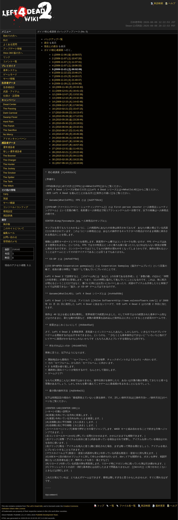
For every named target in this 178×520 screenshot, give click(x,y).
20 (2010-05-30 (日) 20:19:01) (67, 123)
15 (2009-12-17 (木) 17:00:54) (67, 105)
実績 (5, 198)
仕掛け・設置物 (11, 95)
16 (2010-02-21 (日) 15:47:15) (67, 108)
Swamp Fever (10, 117)
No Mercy (8, 134)
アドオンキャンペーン (14, 138)
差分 (46, 42)
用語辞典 (7, 215)
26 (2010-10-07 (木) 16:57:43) (67, 145)
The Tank (8, 181)
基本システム (10, 70)
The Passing (9, 108)
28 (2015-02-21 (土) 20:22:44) (67, 152)
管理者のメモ (10, 241)
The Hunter (9, 164)
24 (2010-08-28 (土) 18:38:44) (67, 137)
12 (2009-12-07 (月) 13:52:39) (67, 94)
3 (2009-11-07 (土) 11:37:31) (67, 62)
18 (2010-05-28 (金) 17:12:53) (67, 116)
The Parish (8, 125)
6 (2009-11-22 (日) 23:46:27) (67, 72)
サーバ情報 (9, 78)
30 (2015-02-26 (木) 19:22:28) (67, 159)
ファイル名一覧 (126, 505)
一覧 (110, 505)
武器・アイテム (11, 91)
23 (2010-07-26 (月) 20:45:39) (67, 134)
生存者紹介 (9, 87)
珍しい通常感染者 (12, 151)
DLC (5, 40)
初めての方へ (10, 36)
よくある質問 (10, 44)
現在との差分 (51, 46)
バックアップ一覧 (53, 39)
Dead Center (9, 104)
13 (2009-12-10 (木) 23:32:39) (67, 98)
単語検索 (156, 3)
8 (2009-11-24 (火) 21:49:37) (67, 80)
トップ (99, 505)
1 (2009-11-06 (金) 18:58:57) (67, 54)
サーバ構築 (9, 202)
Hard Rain (8, 121)
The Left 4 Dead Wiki (34, 506)
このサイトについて (13, 228)
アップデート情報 (12, 48)
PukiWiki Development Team (47, 515)
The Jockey (9, 168)
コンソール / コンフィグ (15, 207)
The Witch (8, 185)
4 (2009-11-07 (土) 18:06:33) (67, 65)
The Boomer (9, 155)
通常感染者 (9, 147)
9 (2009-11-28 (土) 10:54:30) (67, 83)
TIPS (5, 194)
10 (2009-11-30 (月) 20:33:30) (67, 87)
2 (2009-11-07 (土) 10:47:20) (67, 58)
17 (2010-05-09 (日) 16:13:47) (67, 112)
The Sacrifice (10, 130)
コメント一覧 (10, 61)
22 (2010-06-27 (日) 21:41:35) (67, 130)
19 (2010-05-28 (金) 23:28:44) (67, 119)
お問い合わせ (10, 237)
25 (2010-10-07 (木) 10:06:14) (67, 141)
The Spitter (9, 177)
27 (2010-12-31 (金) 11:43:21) (67, 148)
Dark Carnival (10, 113)
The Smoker (9, 172)
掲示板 (6, 224)
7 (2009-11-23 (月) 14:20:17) (67, 76)
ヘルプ (170, 3)
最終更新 (158, 505)
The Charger (9, 160)
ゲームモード (10, 74)
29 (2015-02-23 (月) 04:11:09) (67, 155)
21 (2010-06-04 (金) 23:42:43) (67, 127)
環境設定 (7, 211)
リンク (6, 57)
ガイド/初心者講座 (53, 50)
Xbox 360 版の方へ (13, 53)
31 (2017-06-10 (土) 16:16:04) (67, 163)
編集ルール (9, 233)
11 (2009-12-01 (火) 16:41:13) (67, 90)
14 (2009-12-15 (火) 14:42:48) (67, 101)
